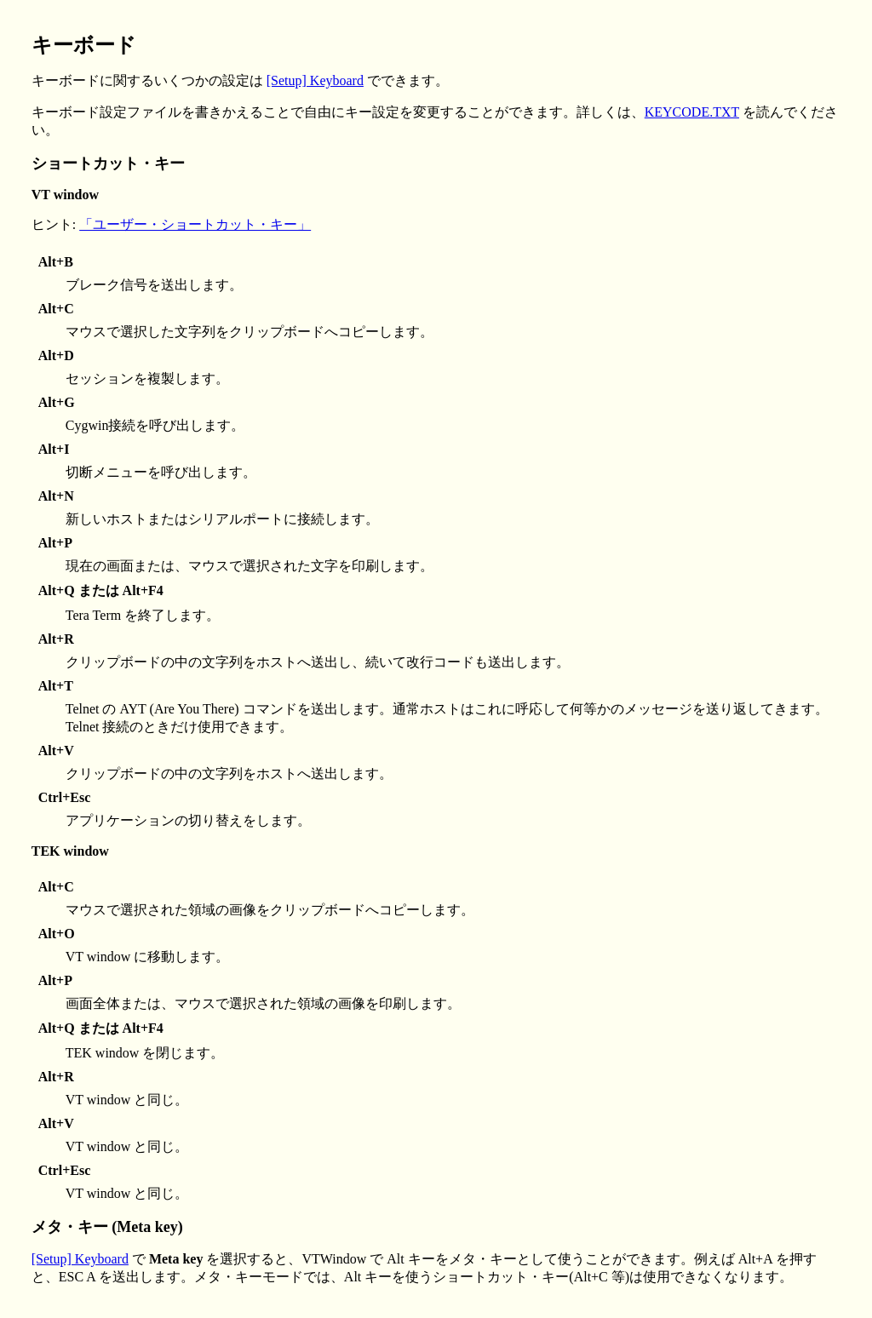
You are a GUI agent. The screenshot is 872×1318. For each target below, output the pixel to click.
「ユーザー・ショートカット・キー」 (195, 224)
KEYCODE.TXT (692, 112)
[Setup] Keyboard (315, 80)
